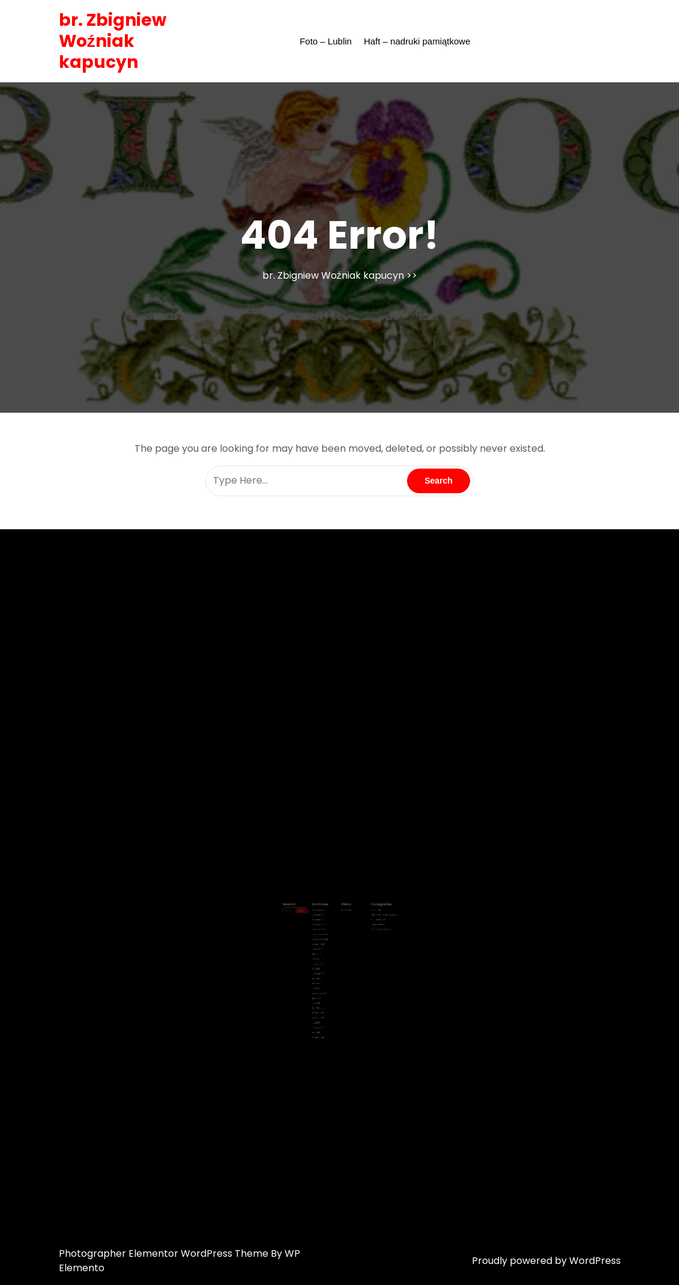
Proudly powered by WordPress (546, 1261)
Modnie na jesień (365, 923)
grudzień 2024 (325, 920)
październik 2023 (326, 933)
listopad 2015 (325, 985)
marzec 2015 (324, 995)
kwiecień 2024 (325, 930)
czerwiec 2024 (325, 927)
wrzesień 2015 (325, 988)
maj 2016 (323, 979)
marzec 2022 (325, 943)
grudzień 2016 (325, 969)
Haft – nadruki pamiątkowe (417, 41)
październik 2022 (326, 936)
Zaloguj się (343, 916)
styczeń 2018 (324, 963)
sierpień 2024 (325, 923)
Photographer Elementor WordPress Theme (165, 1253)
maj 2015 (323, 992)
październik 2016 (326, 972)
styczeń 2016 (324, 982)
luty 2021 (323, 956)
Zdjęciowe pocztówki (366, 930)
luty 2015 (323, 998)
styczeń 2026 (325, 916)
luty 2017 (323, 966)
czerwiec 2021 (325, 949)
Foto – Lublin (326, 41)
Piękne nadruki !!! (365, 927)
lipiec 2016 (324, 975)
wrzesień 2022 (325, 939)
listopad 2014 (325, 1002)
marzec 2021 (324, 952)
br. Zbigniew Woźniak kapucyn (112, 41)
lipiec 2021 (324, 946)
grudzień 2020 (325, 959)
